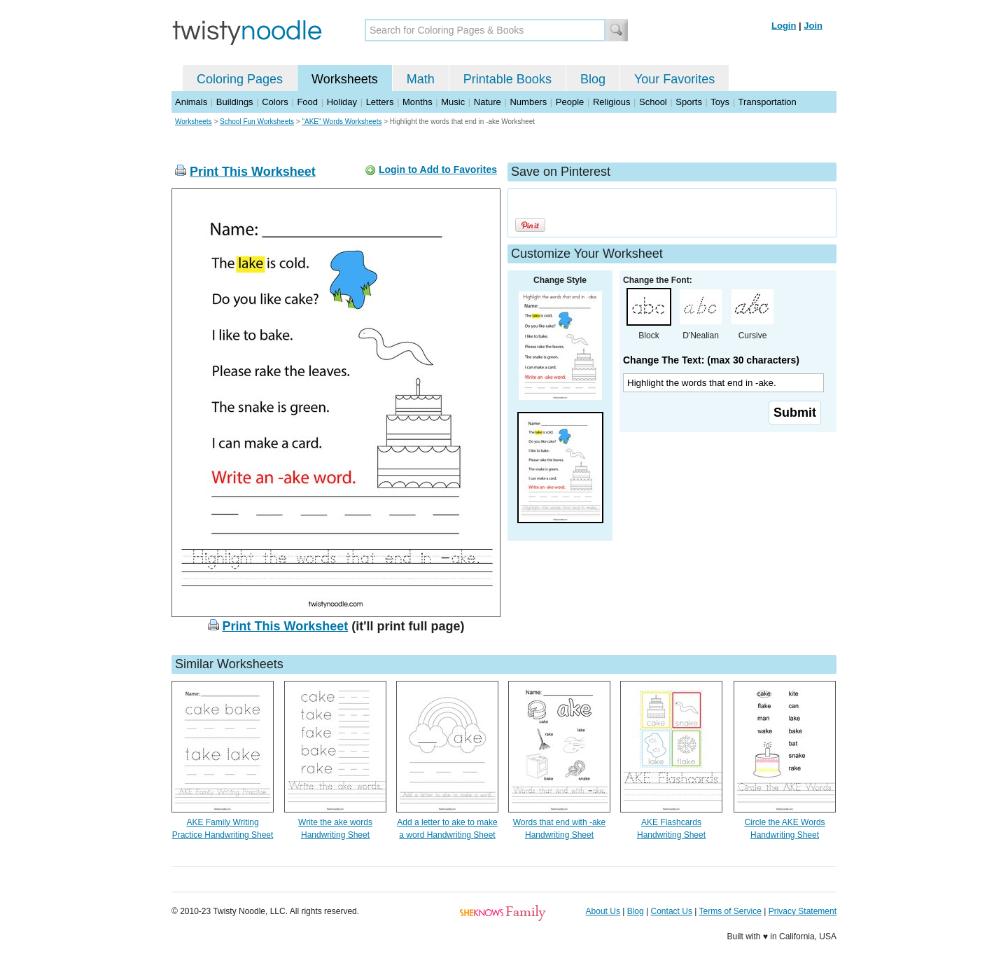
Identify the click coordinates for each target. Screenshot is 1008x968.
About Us (603, 911)
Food (307, 102)
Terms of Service (730, 911)
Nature (487, 102)
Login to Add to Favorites (438, 169)
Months (417, 102)
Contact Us (671, 911)
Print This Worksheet (253, 172)
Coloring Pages (240, 79)
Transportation (767, 102)
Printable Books (507, 79)
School (653, 102)
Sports (689, 102)
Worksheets (345, 79)
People (570, 102)
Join (813, 25)
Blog (593, 79)
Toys (719, 102)
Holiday (342, 102)
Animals (191, 102)
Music (453, 102)
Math (421, 79)
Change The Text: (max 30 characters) (711, 360)
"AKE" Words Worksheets (342, 121)
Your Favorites (674, 79)
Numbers (528, 102)
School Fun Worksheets (257, 121)
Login (783, 25)
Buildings (234, 102)
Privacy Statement (802, 911)
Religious (611, 102)
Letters (380, 102)
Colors (275, 102)
